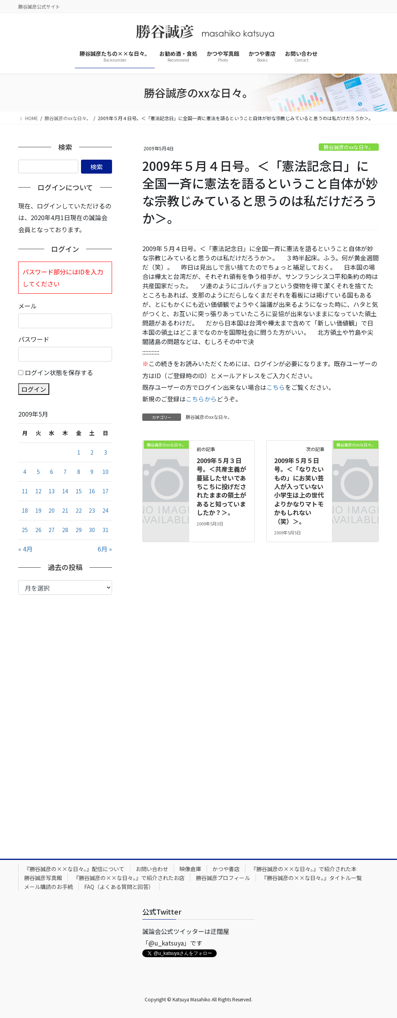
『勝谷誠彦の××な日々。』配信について (74, 869)
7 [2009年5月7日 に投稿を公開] (65, 471)
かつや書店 (226, 869)
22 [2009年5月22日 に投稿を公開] (79, 510)
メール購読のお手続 (48, 887)
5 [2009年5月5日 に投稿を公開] (38, 471)
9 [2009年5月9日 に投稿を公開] (91, 471)
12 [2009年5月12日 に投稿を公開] (38, 491)
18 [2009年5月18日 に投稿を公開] (25, 510)
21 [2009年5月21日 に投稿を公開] (65, 510)
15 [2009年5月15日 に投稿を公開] (79, 491)
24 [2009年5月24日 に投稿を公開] (105, 510)
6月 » (105, 548)
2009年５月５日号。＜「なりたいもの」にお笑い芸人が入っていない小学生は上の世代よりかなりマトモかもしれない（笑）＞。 (299, 491)
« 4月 (25, 548)
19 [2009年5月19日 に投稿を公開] (38, 510)
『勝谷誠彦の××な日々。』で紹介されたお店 (129, 878)
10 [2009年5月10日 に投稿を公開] (105, 471)
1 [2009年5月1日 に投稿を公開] (78, 452)
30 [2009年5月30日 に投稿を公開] (92, 530)
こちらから (201, 398)
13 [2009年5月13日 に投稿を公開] (51, 491)
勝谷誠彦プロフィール (223, 878)
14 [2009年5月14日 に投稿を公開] (65, 491)
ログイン (33, 389)
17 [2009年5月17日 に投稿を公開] (105, 491)
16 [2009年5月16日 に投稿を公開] (92, 491)
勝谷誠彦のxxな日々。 (349, 147)
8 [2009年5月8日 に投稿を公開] (78, 471)
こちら (275, 387)
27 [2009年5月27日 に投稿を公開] (51, 530)
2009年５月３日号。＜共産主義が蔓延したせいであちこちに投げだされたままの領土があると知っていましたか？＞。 (221, 486)
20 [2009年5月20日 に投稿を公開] (51, 510)
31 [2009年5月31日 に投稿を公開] (105, 530)
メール (27, 305)
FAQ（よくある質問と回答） (119, 887)
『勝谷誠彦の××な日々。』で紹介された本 (304, 869)
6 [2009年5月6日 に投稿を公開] (51, 471)
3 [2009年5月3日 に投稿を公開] (105, 452)
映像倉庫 (190, 869)
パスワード (33, 339)
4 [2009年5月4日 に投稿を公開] (24, 471)
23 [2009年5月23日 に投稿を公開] (92, 510)
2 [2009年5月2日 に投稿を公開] (91, 452)
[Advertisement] (65, 721)
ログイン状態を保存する (59, 372)
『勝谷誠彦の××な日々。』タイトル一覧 (311, 878)
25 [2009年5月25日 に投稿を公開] (25, 530)
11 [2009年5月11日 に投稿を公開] (25, 491)
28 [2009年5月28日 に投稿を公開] (65, 530)
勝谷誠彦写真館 (43, 878)
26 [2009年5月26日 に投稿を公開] (38, 530)
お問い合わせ (152, 869)
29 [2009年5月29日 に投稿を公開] (79, 530)
